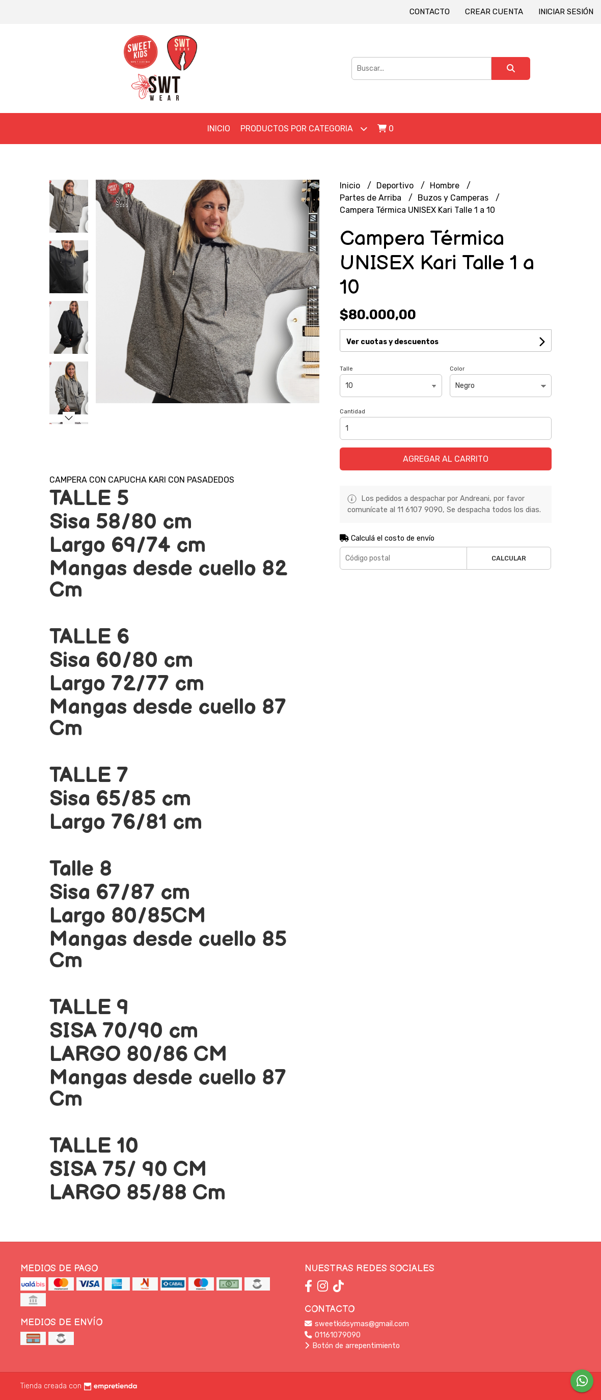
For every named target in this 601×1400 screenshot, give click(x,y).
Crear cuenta (494, 11)
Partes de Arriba (371, 198)
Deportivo (396, 185)
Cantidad (352, 411)
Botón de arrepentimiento (352, 1345)
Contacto (429, 11)
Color (457, 369)
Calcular (508, 558)
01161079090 (333, 1335)
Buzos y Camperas (454, 198)
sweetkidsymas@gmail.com (357, 1324)
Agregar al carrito (445, 459)
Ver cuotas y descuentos (392, 342)
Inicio (218, 128)
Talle (346, 369)
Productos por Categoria (303, 128)
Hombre (445, 185)
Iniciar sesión (565, 11)
